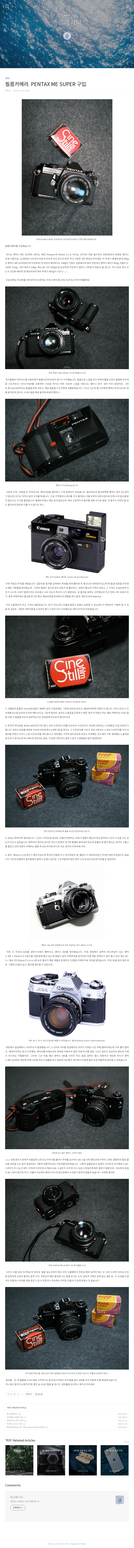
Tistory (83, 1544)
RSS (72, 62)
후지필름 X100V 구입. (15, 1417)
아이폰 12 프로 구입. (14, 1424)
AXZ (66, 1544)
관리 (82, 62)
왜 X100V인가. (12, 1414)
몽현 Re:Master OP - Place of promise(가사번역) (26, 1427)
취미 (7, 78)
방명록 (61, 62)
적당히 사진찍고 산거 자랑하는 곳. (25, 1501)
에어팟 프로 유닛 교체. (15, 1420)
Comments (13, 1485)
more (126, 1441)
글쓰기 (51, 62)
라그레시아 (67, 23)
